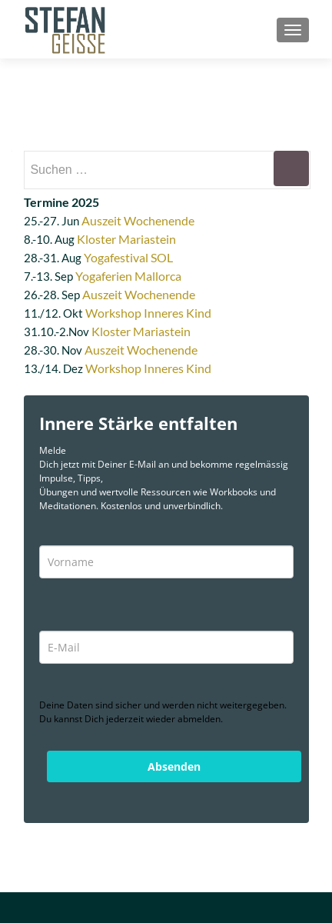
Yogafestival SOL (128, 257)
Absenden (174, 766)
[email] (166, 647)
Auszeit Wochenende (137, 220)
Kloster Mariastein (126, 239)
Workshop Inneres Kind (148, 312)
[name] (166, 561)
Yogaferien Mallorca (128, 275)
